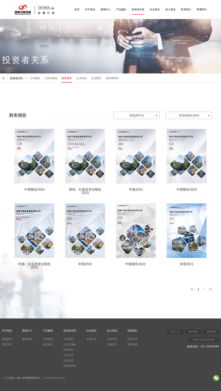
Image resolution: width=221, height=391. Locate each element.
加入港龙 (170, 9)
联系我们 (186, 9)
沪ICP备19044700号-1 (54, 378)
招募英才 (112, 344)
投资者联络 (112, 78)
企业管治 (81, 78)
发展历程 (7, 344)
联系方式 (133, 339)
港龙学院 (112, 339)
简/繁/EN (202, 9)
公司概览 (35, 78)
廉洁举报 (133, 344)
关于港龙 (90, 9)
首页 (77, 9)
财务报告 (67, 78)
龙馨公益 (91, 339)
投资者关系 (138, 9)
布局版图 (48, 339)
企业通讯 (96, 78)
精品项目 (48, 344)
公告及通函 (51, 78)
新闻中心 (106, 9)
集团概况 (7, 339)
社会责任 (155, 9)
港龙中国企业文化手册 (204, 339)
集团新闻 (27, 339)
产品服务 (121, 9)
